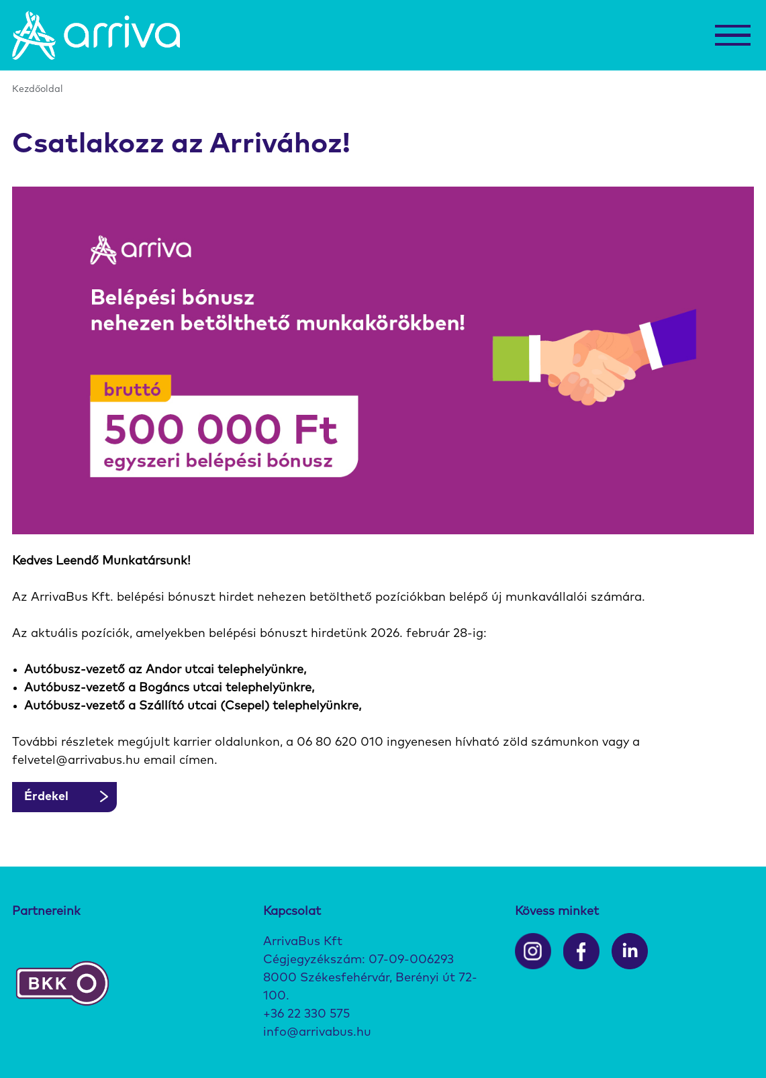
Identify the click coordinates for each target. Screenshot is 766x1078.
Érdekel (46, 797)
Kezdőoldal (37, 89)
